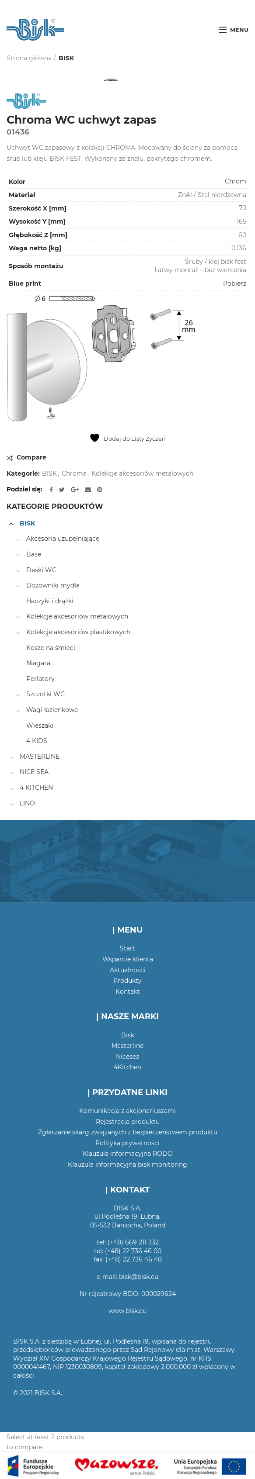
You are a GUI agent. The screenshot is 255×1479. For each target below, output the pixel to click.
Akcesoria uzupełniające (62, 539)
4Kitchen (127, 1067)
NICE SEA (34, 772)
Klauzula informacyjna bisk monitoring (127, 1164)
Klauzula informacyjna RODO (128, 1153)
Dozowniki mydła (53, 585)
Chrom (235, 181)
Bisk (127, 1035)
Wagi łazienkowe (52, 710)
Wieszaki (39, 725)
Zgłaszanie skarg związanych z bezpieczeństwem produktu (127, 1132)
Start (127, 948)
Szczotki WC (45, 694)
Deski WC (41, 570)
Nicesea (128, 1056)
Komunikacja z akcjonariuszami (127, 1110)
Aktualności (128, 970)
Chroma (74, 473)
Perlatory (40, 679)
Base (33, 554)
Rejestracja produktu (128, 1121)
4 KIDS (36, 741)
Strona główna (29, 58)
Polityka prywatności (127, 1143)
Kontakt (127, 991)
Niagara (38, 663)
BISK (66, 58)
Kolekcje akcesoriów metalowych (142, 473)
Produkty (127, 980)
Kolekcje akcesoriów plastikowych (78, 632)
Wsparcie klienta (127, 959)
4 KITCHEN (36, 787)
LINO (27, 803)
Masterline (127, 1045)
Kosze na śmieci (50, 648)
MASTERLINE (39, 756)
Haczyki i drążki (49, 601)
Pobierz (234, 283)
